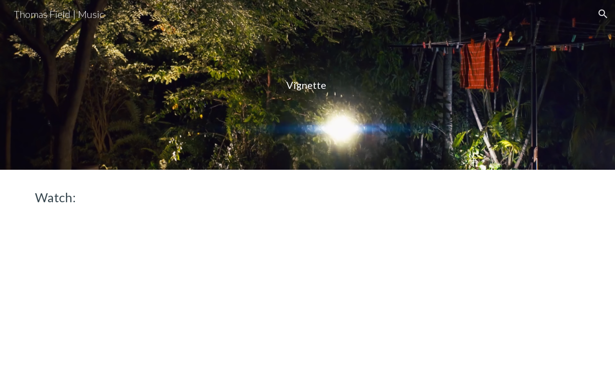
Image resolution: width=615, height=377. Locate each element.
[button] (603, 14)
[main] (307, 85)
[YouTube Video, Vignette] (165, 289)
